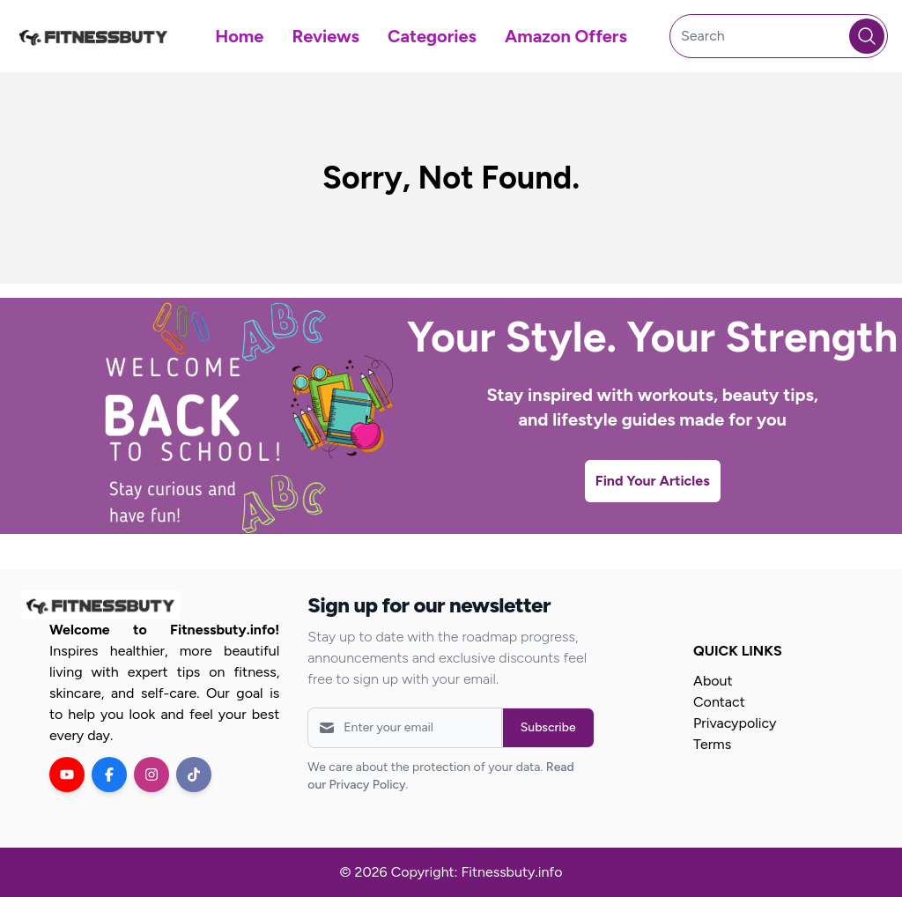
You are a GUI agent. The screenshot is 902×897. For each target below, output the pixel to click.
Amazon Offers (566, 36)
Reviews (325, 36)
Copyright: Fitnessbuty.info (477, 872)
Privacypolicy (734, 723)
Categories (432, 36)
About (712, 680)
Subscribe (548, 727)
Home (239, 36)
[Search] (778, 36)
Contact (719, 701)
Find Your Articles (652, 480)
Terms (712, 744)
